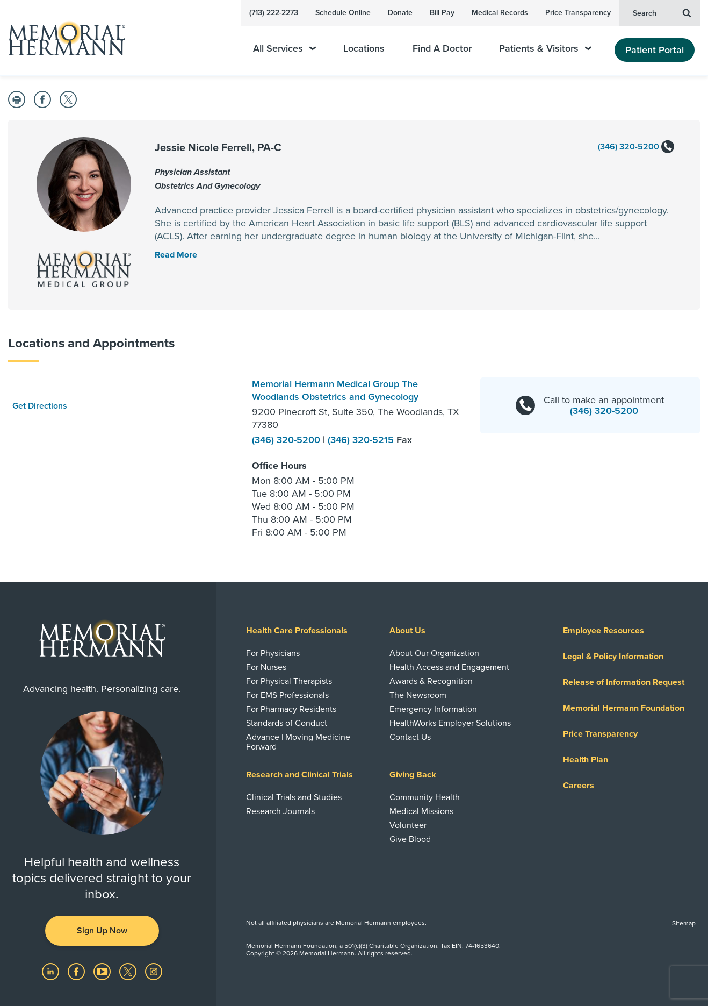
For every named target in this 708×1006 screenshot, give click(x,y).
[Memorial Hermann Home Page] (61, 37)
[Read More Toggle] (176, 255)
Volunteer (408, 825)
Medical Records (500, 12)
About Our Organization (434, 653)
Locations (364, 48)
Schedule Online (343, 12)
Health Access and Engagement (449, 667)
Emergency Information (433, 709)
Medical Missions (421, 811)
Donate (400, 12)
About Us (407, 630)
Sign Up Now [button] (102, 930)
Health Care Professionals (297, 630)
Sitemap (684, 923)
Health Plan (585, 759)
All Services (284, 48)
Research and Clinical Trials (299, 774)
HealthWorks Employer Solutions (450, 723)
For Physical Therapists (289, 681)
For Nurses (266, 667)
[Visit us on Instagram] (153, 971)
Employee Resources (603, 630)
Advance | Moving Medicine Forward (298, 742)
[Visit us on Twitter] (129, 971)
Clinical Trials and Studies (294, 797)
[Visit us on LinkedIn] (51, 971)
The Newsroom (417, 695)
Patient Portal (654, 50)
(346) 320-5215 (362, 440)
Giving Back (412, 774)
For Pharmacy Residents (291, 709)
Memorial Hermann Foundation (623, 708)
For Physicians (273, 653)
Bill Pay (442, 12)
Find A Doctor (442, 48)
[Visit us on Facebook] (77, 971)
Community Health (424, 797)
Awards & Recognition (431, 681)
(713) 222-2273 (273, 12)
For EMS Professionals (287, 695)
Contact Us (410, 737)
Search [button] (662, 12)
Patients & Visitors (545, 48)
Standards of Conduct (286, 723)
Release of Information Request (623, 682)
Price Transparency (578, 12)
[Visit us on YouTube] (103, 971)
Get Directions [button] (39, 406)
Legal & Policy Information (613, 656)
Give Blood (410, 839)
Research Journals (280, 811)
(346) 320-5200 (636, 147)
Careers (578, 785)
